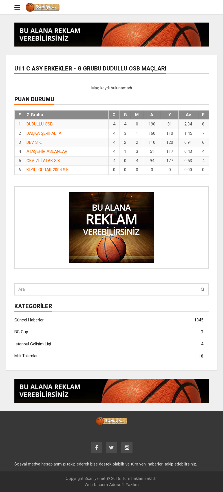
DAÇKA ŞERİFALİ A (44, 133)
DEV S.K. (34, 142)
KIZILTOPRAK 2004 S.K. (48, 169)
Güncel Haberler (108, 320)
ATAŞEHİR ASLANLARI (48, 151)
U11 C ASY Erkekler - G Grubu (90, 68)
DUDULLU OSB (40, 124)
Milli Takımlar (108, 356)
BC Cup (108, 332)
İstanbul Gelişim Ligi (108, 344)
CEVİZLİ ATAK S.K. (44, 160)
